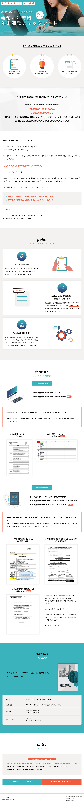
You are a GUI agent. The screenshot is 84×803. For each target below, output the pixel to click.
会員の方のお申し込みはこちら (62, 782)
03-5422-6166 (70, 798)
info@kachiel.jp (71, 800)
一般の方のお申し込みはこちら (21, 782)
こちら (37, 769)
